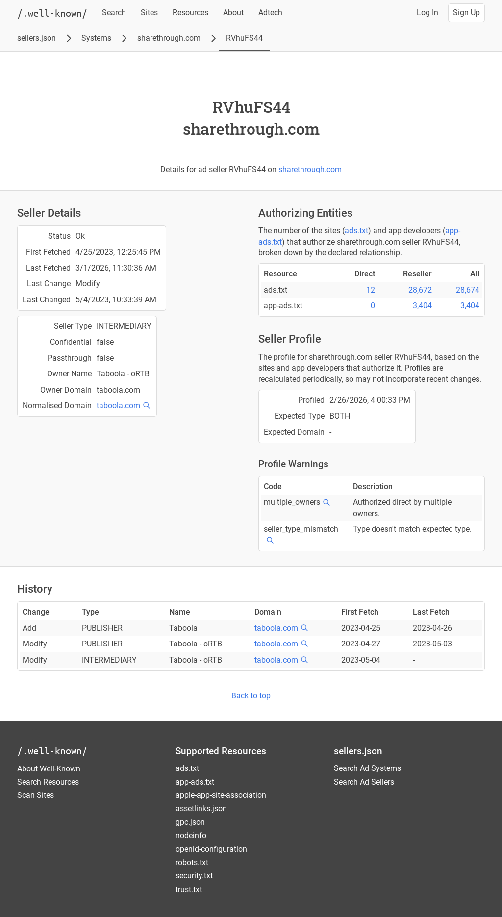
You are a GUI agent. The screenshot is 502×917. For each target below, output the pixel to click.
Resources (190, 12)
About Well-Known (48, 768)
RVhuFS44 (244, 38)
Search (114, 12)
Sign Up (466, 12)
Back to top (251, 695)
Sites (149, 12)
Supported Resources (221, 751)
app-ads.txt (195, 782)
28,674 (467, 290)
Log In (427, 12)
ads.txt (356, 230)
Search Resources (48, 782)
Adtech (270, 12)
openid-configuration (211, 849)
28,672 (420, 290)
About (233, 12)
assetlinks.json (201, 808)
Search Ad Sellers (364, 782)
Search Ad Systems (367, 768)
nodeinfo (191, 835)
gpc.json (190, 822)
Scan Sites (35, 795)
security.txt (194, 875)
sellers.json (36, 38)
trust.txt (189, 889)
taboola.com (118, 405)
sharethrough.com (169, 38)
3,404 (422, 305)
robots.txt (192, 862)
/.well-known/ (52, 750)
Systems (96, 38)
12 (370, 290)
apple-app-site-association (221, 795)
